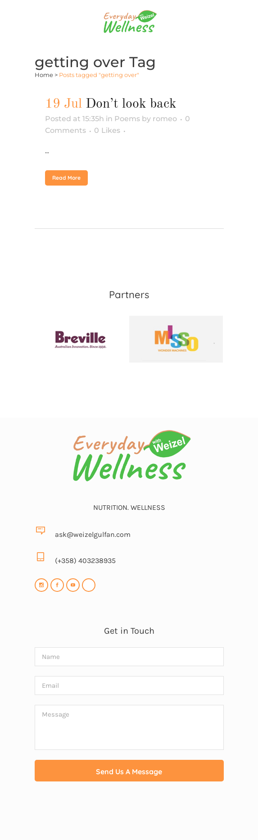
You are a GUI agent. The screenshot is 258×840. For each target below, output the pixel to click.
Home (44, 74)
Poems (127, 118)
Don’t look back (131, 104)
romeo (165, 118)
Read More (66, 177)
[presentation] (129, 813)
